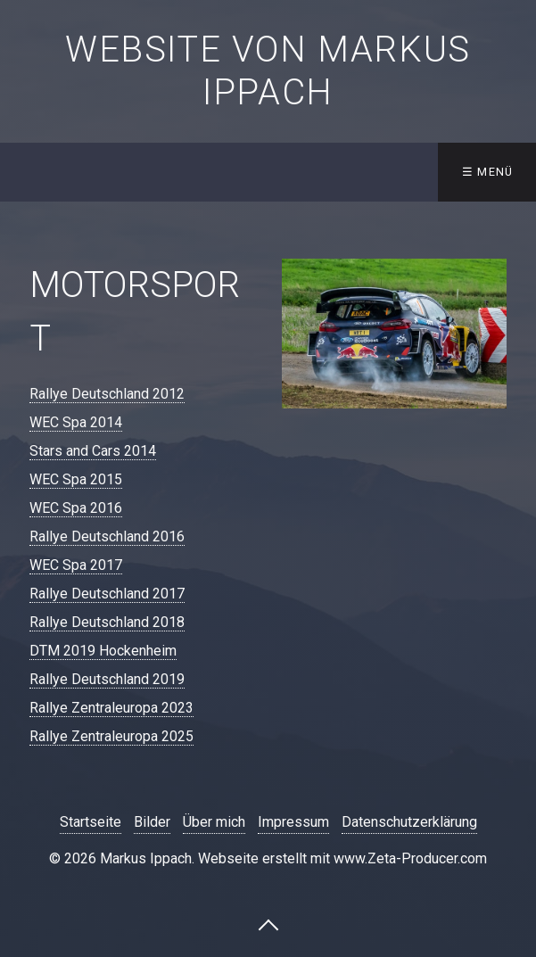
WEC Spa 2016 (75, 507)
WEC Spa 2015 (75, 479)
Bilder (152, 821)
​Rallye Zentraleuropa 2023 (111, 707)
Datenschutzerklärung (409, 821)
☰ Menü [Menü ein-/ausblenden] (488, 171)
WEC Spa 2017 (75, 565)
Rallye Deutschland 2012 (107, 393)
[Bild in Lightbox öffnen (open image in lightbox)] (394, 333)
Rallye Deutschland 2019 (107, 679)
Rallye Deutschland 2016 (107, 536)
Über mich (214, 821)
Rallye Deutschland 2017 (107, 593)
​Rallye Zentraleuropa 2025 (111, 736)
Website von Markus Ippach (268, 71)
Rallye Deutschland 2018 (107, 622)
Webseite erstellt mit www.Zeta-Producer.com (342, 858)
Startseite (90, 821)
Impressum (293, 821)
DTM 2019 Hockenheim (103, 650)
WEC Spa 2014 (75, 422)
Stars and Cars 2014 (92, 450)
